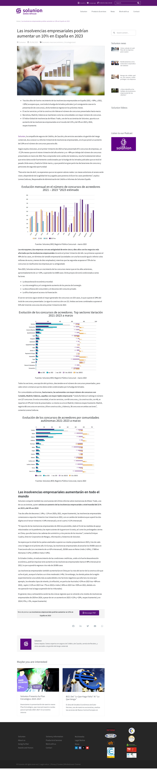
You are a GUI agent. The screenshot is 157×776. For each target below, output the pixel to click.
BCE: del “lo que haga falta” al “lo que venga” (82, 698)
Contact (136, 11)
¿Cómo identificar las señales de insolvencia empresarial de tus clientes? (127, 92)
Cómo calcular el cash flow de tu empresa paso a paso (127, 50)
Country (83, 3)
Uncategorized (69, 42)
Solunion (83, 11)
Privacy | (54, 764)
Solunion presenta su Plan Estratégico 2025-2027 (32, 697)
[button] (73, 626)
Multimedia (79, 736)
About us (21, 740)
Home (18, 21)
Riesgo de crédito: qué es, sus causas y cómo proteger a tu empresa (128, 77)
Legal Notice (80, 740)
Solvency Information (54, 736)
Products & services (99, 11)
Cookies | (60, 764)
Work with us (124, 11)
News (113, 11)
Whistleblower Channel (72, 764)
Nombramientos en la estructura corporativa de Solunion (127, 64)
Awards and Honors (25, 748)
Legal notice (44, 764)
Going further (23, 744)
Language (92, 3)
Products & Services (54, 740)
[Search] (138, 3)
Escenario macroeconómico (52, 42)
